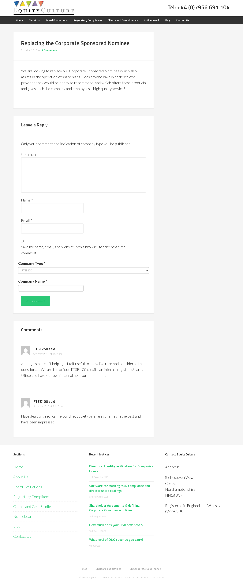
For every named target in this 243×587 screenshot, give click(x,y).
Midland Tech (154, 577)
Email (26, 220)
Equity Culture (43, 7)
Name (27, 200)
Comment (29, 154)
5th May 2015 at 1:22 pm (47, 353)
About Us (20, 477)
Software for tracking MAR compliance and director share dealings (119, 488)
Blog (17, 526)
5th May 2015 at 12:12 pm (48, 406)
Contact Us (22, 536)
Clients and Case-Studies (32, 506)
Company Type (31, 263)
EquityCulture (98, 577)
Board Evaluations (27, 487)
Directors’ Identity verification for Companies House (121, 469)
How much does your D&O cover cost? (116, 525)
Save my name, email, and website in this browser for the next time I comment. (74, 250)
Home (18, 467)
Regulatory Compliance (31, 497)
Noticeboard (23, 516)
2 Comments (49, 50)
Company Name (32, 281)
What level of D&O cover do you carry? (116, 539)
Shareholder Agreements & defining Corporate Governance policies (114, 508)
